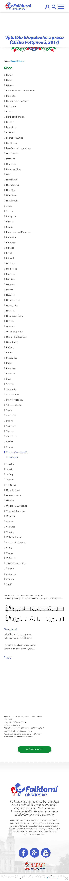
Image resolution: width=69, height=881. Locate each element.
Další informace (52, 878)
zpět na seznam (34, 749)
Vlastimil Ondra (17, 61)
